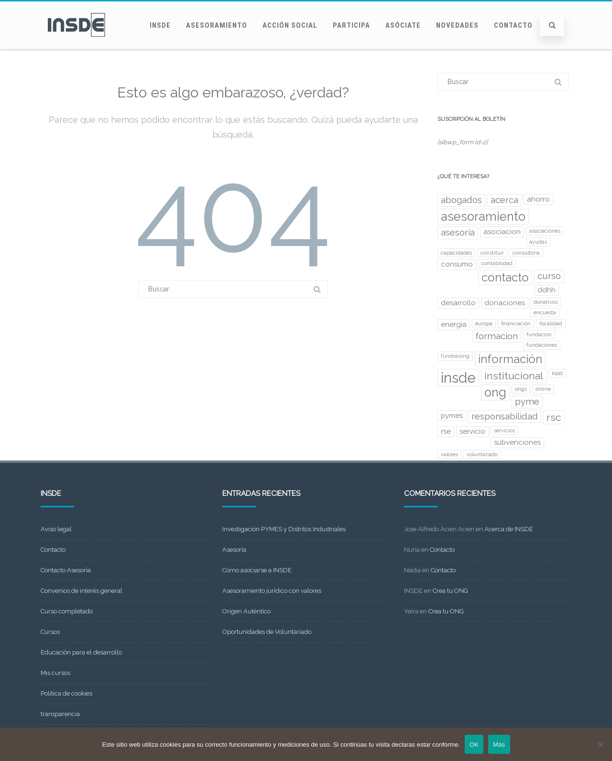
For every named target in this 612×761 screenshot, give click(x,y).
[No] (600, 744)
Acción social (289, 25)
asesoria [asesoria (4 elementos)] (458, 232)
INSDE (160, 25)
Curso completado (67, 611)
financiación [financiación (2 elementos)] (516, 323)
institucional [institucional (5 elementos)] (513, 376)
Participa (351, 25)
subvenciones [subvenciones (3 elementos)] (517, 442)
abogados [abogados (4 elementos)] (461, 200)
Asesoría (234, 549)
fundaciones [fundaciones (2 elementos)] (541, 345)
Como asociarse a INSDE (257, 570)
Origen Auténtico (246, 611)
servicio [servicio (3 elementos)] (472, 431)
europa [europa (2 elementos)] (483, 323)
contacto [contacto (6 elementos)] (505, 277)
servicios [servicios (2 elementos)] (504, 430)
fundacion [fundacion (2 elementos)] (539, 334)
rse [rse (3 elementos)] (446, 431)
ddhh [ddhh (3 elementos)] (546, 290)
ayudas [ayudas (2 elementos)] (538, 242)
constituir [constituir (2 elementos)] (492, 253)
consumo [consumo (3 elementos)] (457, 264)
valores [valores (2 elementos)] (449, 454)
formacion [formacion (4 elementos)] (496, 336)
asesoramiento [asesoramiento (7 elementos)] (483, 216)
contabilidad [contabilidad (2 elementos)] (497, 263)
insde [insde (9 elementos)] (458, 377)
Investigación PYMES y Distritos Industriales (284, 529)
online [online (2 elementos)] (543, 389)
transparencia (60, 714)
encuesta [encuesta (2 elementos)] (545, 312)
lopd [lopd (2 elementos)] (557, 373)
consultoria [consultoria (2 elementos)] (526, 253)
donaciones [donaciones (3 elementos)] (504, 303)
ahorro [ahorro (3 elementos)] (538, 199)
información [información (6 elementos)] (510, 359)
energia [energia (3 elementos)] (454, 324)
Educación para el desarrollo (81, 652)
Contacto (513, 25)
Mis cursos (55, 672)
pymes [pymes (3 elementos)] (452, 415)
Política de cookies (66, 693)
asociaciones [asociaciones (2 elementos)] (544, 231)
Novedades (457, 25)
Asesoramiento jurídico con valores (271, 590)
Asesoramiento (216, 25)
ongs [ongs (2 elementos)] (521, 389)
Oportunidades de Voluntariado (266, 631)
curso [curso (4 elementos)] (549, 276)
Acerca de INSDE (508, 529)
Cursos (50, 631)
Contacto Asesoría (66, 570)
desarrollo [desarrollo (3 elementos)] (458, 303)
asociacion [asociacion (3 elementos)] (502, 231)
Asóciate (403, 25)
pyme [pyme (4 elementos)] (527, 402)
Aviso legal (56, 529)
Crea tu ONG (450, 590)
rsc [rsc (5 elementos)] (553, 417)
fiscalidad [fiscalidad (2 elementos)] (550, 323)
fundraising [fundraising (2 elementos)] (455, 356)
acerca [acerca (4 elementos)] (504, 200)
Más (499, 744)
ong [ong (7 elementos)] (495, 392)
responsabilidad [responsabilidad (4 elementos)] (504, 416)
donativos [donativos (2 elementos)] (545, 302)
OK (474, 744)
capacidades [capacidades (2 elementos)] (456, 253)
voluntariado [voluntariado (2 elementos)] (482, 454)
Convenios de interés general (81, 590)
